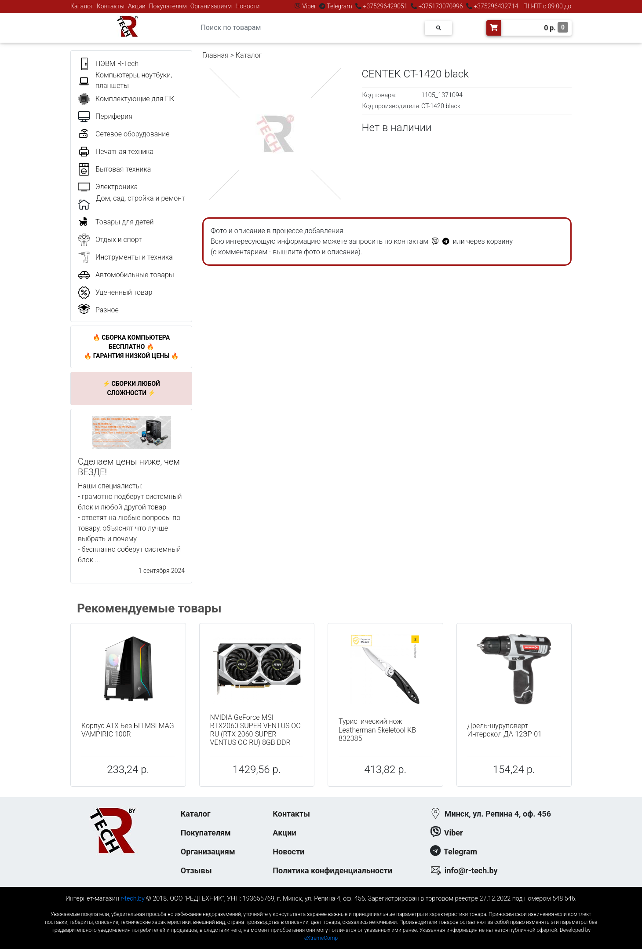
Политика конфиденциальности (332, 870)
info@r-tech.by (471, 870)
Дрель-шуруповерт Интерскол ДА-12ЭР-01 (504, 730)
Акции (137, 6)
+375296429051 (385, 6)
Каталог (81, 6)
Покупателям (168, 6)
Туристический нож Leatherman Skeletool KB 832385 (377, 729)
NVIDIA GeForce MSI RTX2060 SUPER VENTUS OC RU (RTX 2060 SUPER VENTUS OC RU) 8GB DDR (255, 730)
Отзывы (196, 870)
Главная (215, 55)
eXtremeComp (321, 938)
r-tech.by (132, 898)
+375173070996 (440, 6)
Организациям (211, 6)
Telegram (339, 6)
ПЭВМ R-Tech (117, 63)
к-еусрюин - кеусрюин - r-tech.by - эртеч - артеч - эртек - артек (321, 907)
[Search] (309, 28)
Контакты (110, 6)
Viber (309, 6)
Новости (247, 6)
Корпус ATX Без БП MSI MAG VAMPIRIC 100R (127, 730)
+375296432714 (495, 6)
